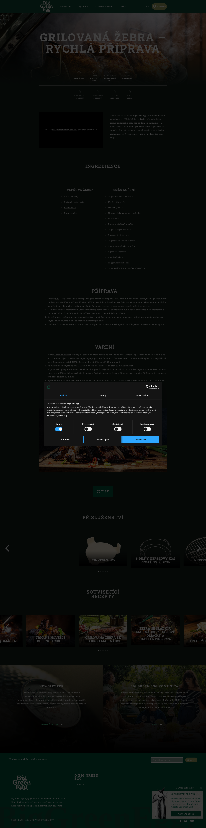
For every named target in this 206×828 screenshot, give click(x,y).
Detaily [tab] (103, 395)
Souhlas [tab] (64, 395)
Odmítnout (65, 439)
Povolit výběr (103, 439)
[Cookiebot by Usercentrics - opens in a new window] (147, 387)
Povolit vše (140, 439)
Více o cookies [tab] (142, 395)
